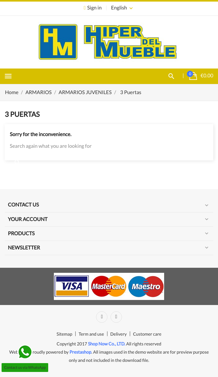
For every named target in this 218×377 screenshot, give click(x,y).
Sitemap (64, 334)
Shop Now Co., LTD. (106, 343)
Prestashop (80, 352)
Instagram (116, 317)
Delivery (118, 334)
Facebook (101, 317)
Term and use (91, 334)
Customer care (147, 334)
